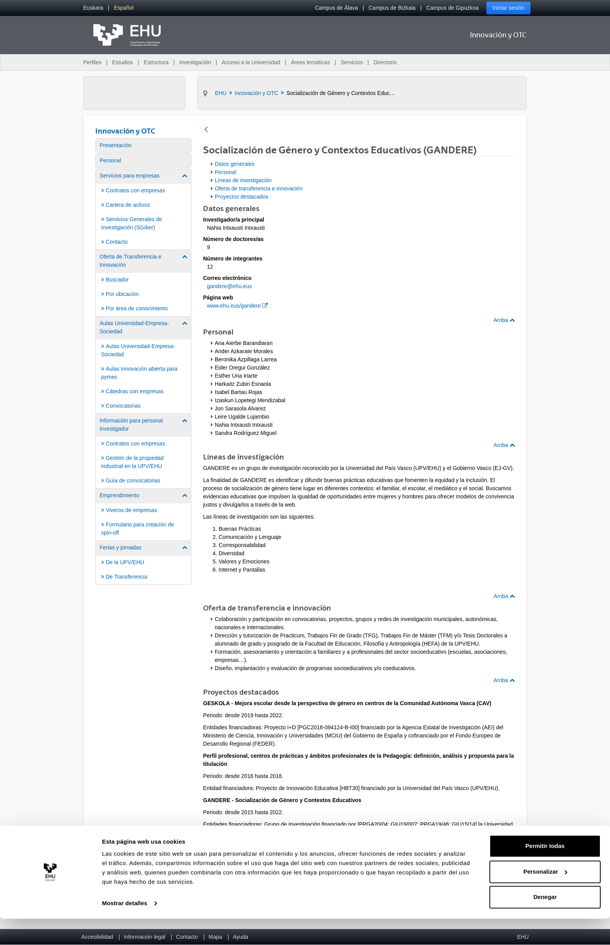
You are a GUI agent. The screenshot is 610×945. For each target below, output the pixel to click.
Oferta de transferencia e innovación (259, 188)
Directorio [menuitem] (385, 62)
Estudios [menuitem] (122, 62)
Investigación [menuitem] (195, 62)
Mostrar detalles (124, 929)
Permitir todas (545, 872)
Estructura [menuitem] (156, 62)
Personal (225, 172)
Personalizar (545, 897)
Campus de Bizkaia (392, 8)
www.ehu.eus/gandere (237, 306)
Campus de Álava (336, 8)
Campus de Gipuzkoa (452, 8)
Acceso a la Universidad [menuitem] (251, 62)
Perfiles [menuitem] (92, 62)
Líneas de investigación (243, 180)
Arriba (504, 320)
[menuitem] (93, 8)
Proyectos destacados (241, 197)
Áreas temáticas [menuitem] (310, 62)
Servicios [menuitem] (352, 62)
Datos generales (234, 164)
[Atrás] (206, 129)
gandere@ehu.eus (229, 286)
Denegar (545, 923)
